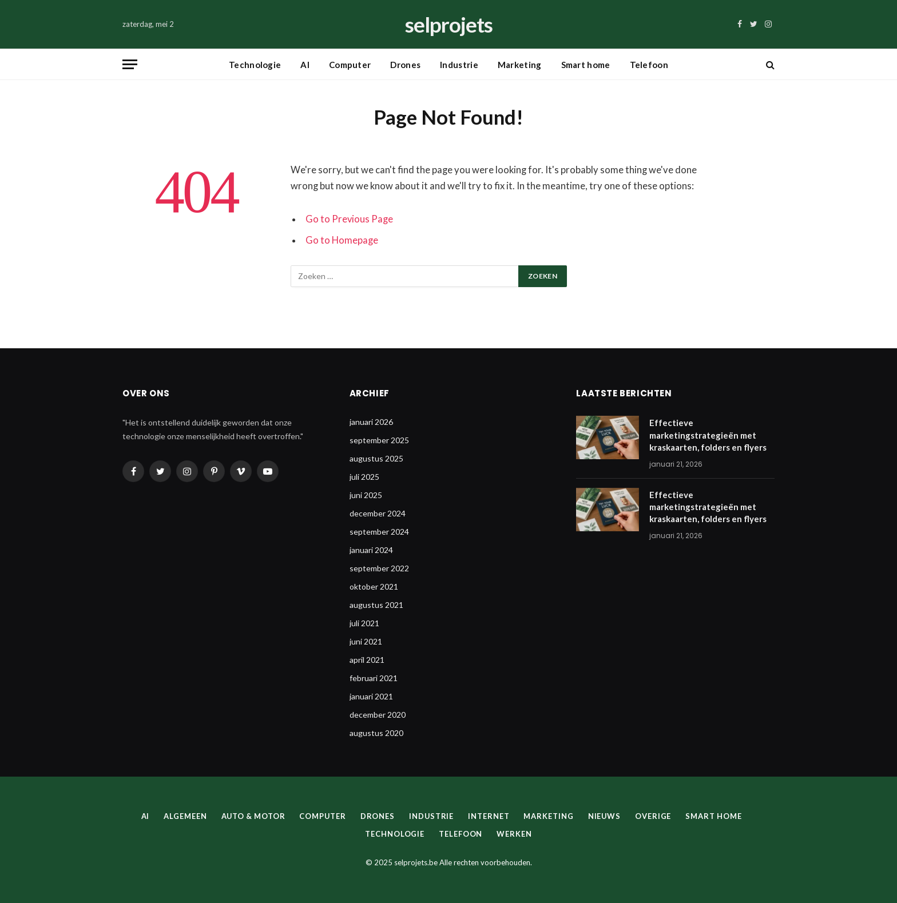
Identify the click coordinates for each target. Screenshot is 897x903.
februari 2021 (374, 678)
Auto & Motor (252, 816)
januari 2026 (371, 422)
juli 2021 (364, 623)
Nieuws (605, 816)
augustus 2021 (376, 605)
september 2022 (379, 568)
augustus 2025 (376, 458)
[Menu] (129, 64)
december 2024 (378, 513)
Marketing (520, 64)
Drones (405, 64)
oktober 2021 (374, 586)
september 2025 (379, 440)
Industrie (459, 64)
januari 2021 (371, 696)
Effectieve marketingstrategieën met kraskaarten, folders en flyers (708, 434)
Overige (655, 816)
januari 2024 (371, 550)
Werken (514, 833)
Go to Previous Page (349, 219)
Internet (489, 816)
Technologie (255, 64)
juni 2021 (366, 641)
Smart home (585, 64)
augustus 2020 (376, 733)
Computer (350, 64)
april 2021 (367, 660)
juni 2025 (366, 495)
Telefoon (649, 64)
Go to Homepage (341, 240)
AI (304, 64)
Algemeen (183, 816)
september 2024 (379, 531)
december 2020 (378, 714)
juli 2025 (364, 477)
